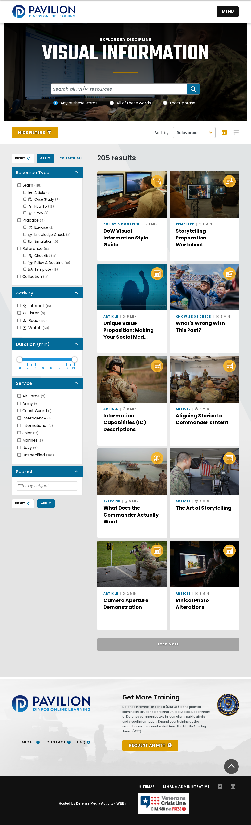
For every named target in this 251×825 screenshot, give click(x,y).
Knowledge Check (49, 234)
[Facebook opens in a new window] (220, 786)
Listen (33, 313)
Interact (36, 305)
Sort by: (162, 133)
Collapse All (70, 158)
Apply (45, 158)
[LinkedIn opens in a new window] (233, 786)
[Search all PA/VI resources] (119, 89)
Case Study (44, 199)
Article (40, 192)
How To (41, 206)
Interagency (36, 418)
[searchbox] (47, 486)
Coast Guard (37, 411)
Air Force (34, 396)
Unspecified (38, 455)
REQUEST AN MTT (147, 745)
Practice (33, 220)
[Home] (43, 11)
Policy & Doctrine (49, 262)
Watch (35, 328)
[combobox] (47, 486)
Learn (32, 185)
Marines (32, 440)
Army (30, 403)
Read (34, 320)
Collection (35, 276)
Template (43, 269)
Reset (22, 158)
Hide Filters (31, 132)
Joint (30, 433)
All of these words (133, 103)
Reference (36, 248)
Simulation (43, 241)
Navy (30, 447)
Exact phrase (182, 103)
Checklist (42, 255)
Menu (228, 11)
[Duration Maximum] (47, 359)
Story (38, 213)
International (37, 425)
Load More (168, 644)
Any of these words (78, 103)
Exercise (41, 227)
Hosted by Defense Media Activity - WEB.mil (94, 803)
